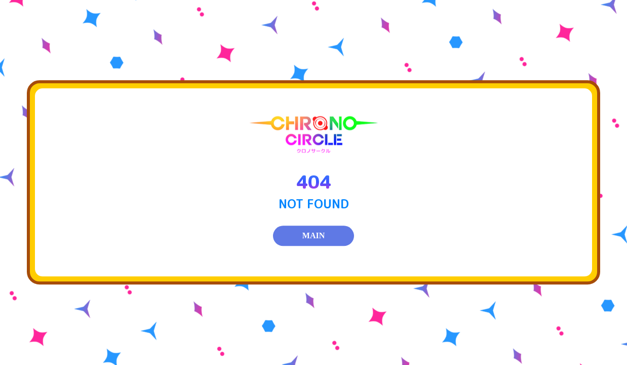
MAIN (313, 236)
